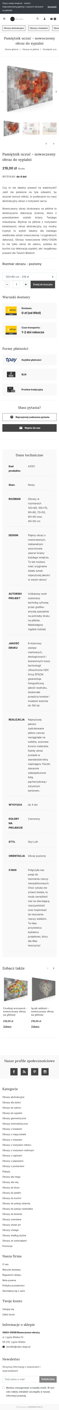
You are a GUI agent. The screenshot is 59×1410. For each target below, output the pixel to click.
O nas (5, 1264)
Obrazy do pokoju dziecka (16, 1203)
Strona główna (12, 49)
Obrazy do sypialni (12, 1113)
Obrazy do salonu (11, 1107)
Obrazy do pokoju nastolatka (17, 1208)
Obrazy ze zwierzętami (14, 1240)
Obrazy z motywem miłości (16, 1145)
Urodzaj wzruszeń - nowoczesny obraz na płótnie (15, 1011)
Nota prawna (9, 1280)
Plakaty (6, 1171)
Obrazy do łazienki (12, 1214)
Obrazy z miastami (12, 1139)
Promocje (7, 1246)
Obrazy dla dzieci (11, 1102)
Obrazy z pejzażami (12, 1161)
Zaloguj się (8, 1309)
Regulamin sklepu (11, 1275)
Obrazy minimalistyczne (15, 1123)
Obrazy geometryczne (14, 1118)
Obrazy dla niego (11, 1176)
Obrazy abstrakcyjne (14, 28)
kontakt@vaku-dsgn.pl (16, 1346)
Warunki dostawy (11, 1269)
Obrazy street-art (11, 1224)
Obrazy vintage (10, 1230)
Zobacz (7, 1026)
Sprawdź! (52, 7)
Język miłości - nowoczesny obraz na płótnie (42, 1011)
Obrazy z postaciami (13, 1166)
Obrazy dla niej (10, 1182)
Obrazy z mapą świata (14, 1134)
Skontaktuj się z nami (13, 1291)
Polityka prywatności (13, 1285)
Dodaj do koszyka (43, 284)
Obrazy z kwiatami (39, 28)
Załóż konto (8, 1314)
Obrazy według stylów (14, 1235)
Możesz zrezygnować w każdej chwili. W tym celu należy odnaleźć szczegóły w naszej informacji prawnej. (30, 1391)
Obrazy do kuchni (11, 1198)
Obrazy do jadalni (11, 1192)
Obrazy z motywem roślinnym (18, 1150)
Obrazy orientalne (11, 1219)
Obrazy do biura (10, 1187)
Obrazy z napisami (12, 1155)
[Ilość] (16, 284)
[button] (53, 18)
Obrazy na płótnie (30, 49)
